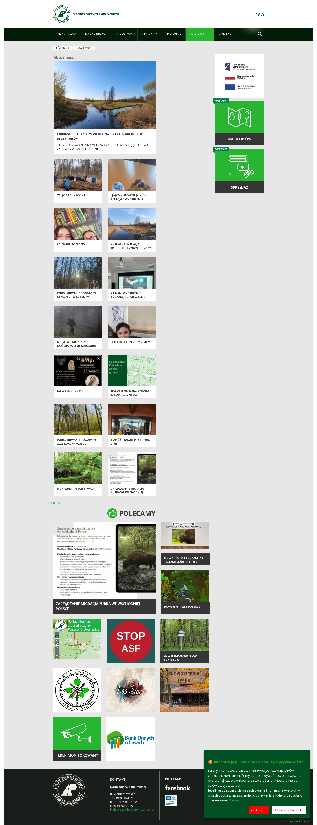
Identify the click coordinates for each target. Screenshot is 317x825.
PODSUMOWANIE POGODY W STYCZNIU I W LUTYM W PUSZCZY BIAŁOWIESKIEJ (76, 297)
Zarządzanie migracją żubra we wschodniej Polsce (127, 492)
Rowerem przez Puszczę (182, 607)
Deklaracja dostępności (295, 821)
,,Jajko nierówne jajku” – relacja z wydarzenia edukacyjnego (129, 199)
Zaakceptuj (259, 810)
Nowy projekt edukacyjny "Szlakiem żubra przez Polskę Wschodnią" (183, 561)
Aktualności (84, 48)
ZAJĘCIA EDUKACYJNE (71, 195)
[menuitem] (66, 34)
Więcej (234, 800)
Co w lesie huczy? (70, 391)
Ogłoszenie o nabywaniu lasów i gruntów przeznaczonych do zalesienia (130, 396)
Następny (54, 503)
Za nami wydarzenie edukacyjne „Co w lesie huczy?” (128, 297)
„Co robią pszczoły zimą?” (130, 342)
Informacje (62, 48)
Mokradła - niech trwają (75, 489)
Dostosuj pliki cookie (289, 810)
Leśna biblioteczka (71, 244)
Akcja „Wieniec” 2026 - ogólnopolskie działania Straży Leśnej (76, 346)
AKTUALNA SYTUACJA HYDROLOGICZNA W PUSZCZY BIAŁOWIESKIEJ (131, 248)
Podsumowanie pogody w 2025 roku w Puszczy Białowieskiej (76, 443)
